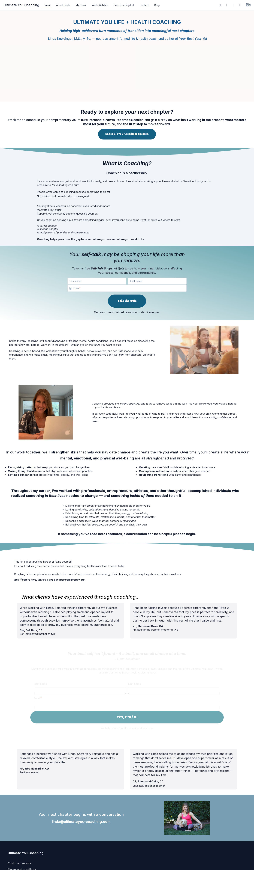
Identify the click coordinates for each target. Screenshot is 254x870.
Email (37, 698)
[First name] (97, 281)
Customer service (19, 863)
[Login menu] (248, 5)
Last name (134, 683)
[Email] (130, 288)
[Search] (220, 5)
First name (40, 683)
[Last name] (157, 281)
